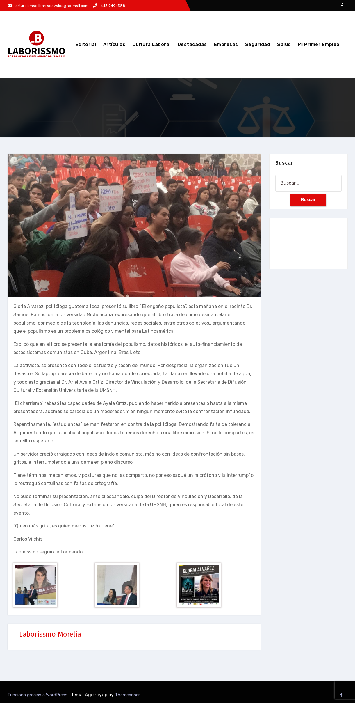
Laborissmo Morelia (50, 634)
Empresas (226, 44)
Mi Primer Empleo (319, 44)
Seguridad (257, 44)
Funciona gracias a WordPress (38, 694)
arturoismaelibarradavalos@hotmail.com (48, 5)
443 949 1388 (109, 5)
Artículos (114, 44)
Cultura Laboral (151, 44)
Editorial (85, 44)
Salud (284, 44)
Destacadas (192, 44)
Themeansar (127, 694)
